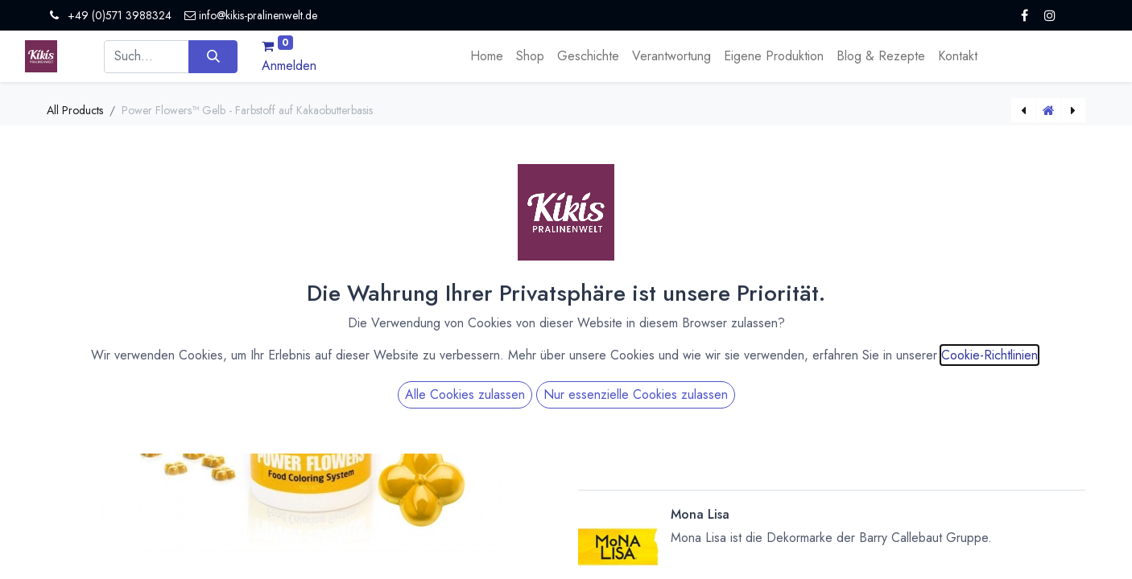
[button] (831, 431)
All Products (75, 110)
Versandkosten (731, 231)
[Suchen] (213, 56)
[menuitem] (487, 56)
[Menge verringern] (791, 334)
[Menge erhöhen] (791, 320)
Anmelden (289, 65)
